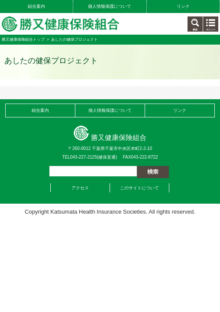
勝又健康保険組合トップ (23, 39)
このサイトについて (139, 187)
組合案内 (36, 6)
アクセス (80, 187)
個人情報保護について (109, 6)
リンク (183, 6)
